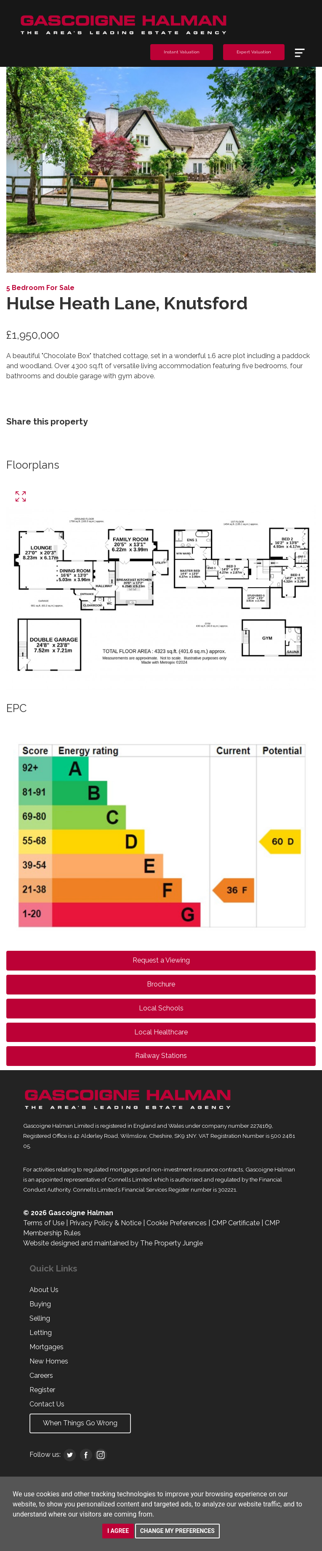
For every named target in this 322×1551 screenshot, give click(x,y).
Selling (39, 1318)
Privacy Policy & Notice (105, 1223)
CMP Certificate (236, 1223)
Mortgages (46, 1347)
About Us (44, 1290)
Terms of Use (43, 1223)
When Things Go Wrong (80, 1423)
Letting (40, 1333)
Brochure (161, 984)
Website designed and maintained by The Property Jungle (113, 1243)
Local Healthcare (161, 1032)
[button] (29, 169)
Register (42, 1390)
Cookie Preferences (176, 1223)
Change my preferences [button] (177, 1530)
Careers (41, 1376)
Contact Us (46, 1404)
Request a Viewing (161, 960)
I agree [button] (118, 1530)
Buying (40, 1304)
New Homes (48, 1361)
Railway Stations (161, 1056)
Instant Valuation (182, 52)
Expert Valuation (254, 52)
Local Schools (161, 1008)
